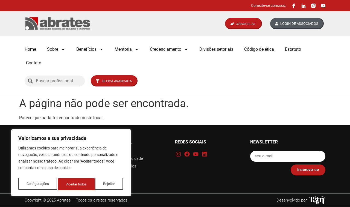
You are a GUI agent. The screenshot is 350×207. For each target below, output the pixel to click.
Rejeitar (72, 184)
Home (30, 49)
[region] (71, 164)
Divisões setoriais (216, 49)
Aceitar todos (105, 184)
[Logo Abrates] (58, 23)
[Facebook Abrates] (293, 6)
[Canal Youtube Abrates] (323, 6)
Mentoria (127, 49)
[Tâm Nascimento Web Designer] (317, 200)
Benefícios (90, 49)
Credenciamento (169, 49)
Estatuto (293, 49)
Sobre (56, 49)
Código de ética (259, 49)
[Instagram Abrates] (313, 6)
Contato (33, 62)
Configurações (37, 184)
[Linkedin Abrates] (303, 6)
